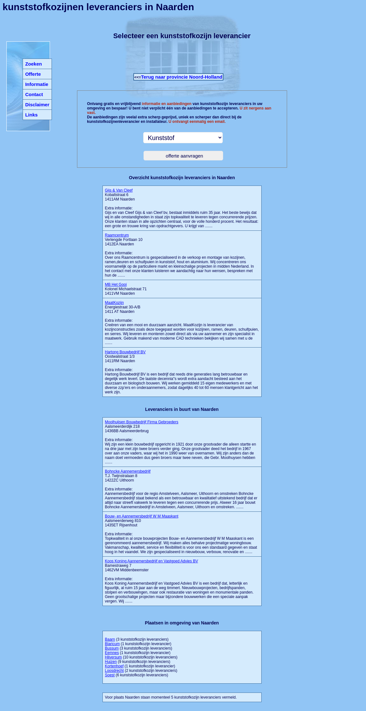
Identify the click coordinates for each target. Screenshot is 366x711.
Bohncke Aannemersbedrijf (128, 471)
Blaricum (112, 644)
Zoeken (33, 64)
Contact (34, 94)
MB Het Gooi (116, 284)
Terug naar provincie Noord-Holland (181, 77)
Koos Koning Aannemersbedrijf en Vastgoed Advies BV (151, 561)
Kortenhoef (114, 666)
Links (31, 114)
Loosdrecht (114, 670)
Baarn (110, 639)
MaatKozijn (114, 302)
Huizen (111, 661)
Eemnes (112, 653)
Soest (110, 675)
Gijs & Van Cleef (119, 190)
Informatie (36, 84)
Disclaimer (37, 104)
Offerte (33, 74)
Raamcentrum (117, 235)
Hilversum (113, 657)
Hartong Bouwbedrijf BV (125, 352)
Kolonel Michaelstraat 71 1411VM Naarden (126, 289)
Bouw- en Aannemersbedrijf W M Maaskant (142, 516)
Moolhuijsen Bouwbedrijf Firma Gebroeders (142, 422)
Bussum (112, 648)
